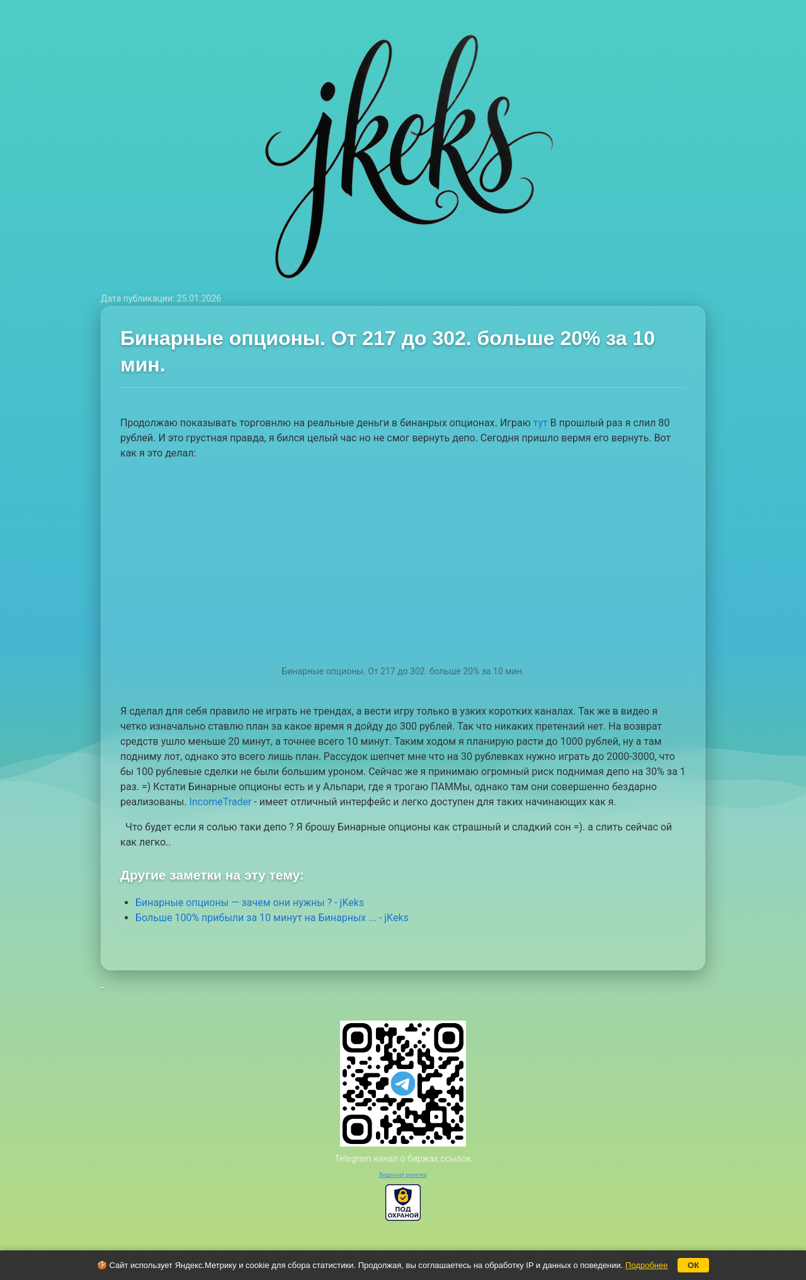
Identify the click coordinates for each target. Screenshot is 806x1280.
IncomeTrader (221, 802)
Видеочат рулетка (403, 1175)
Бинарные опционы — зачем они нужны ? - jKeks (249, 903)
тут (540, 423)
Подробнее (646, 1265)
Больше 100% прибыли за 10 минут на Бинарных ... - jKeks (272, 918)
